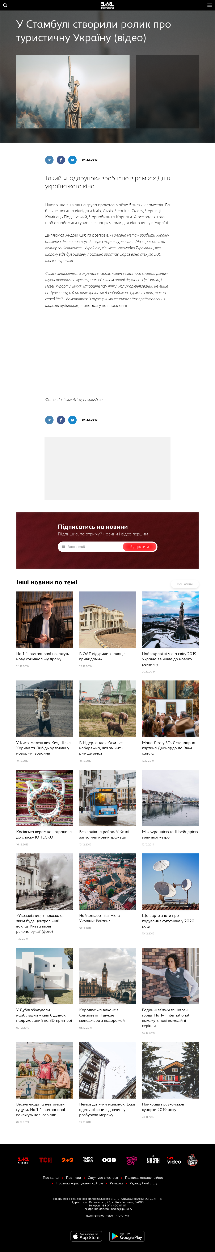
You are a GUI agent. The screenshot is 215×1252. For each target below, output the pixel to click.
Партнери (73, 1178)
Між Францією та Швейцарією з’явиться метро (170, 834)
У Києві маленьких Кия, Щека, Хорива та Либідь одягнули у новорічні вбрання (44, 748)
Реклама (116, 1183)
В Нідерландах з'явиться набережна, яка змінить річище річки (101, 748)
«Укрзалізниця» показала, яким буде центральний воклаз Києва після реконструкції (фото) (40, 923)
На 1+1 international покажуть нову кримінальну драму (42, 656)
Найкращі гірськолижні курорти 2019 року (163, 1107)
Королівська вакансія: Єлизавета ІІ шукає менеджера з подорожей (102, 1015)
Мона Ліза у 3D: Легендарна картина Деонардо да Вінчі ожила (168, 748)
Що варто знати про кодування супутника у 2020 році (168, 920)
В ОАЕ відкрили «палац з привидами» (102, 656)
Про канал (51, 1178)
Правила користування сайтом (79, 1183)
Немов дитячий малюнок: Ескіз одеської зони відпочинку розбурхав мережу (107, 1109)
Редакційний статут (144, 1183)
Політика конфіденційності (145, 1178)
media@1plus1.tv (121, 1209)
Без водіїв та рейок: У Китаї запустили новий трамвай (104, 834)
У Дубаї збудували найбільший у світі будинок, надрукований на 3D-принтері (44, 1015)
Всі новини (185, 584)
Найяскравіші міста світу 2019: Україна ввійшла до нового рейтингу (170, 659)
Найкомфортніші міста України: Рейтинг (99, 918)
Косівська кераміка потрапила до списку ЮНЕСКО (44, 834)
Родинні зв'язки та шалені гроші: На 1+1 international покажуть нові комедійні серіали (165, 1018)
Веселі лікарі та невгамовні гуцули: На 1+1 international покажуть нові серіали (41, 1109)
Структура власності (103, 1178)
